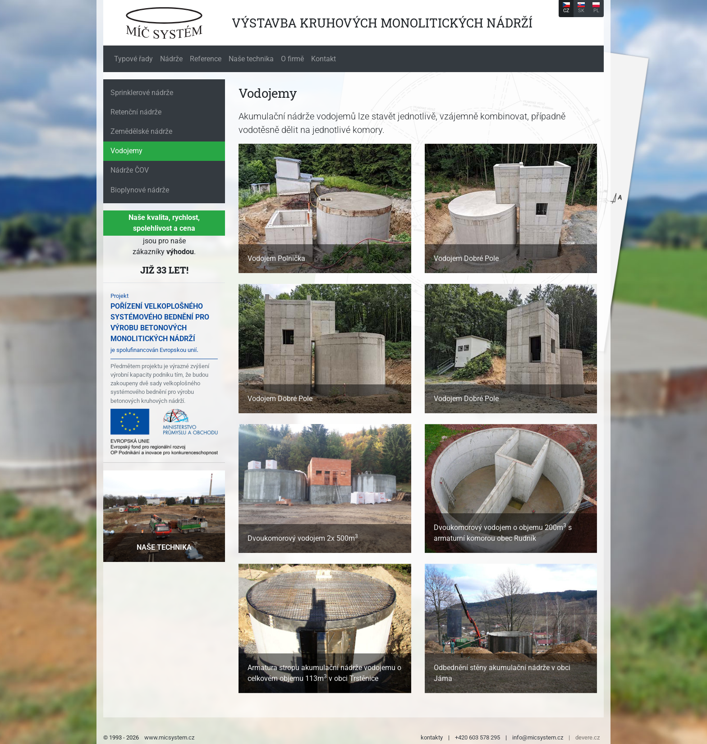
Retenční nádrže (135, 112)
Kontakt (323, 59)
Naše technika (251, 59)
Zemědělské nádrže (141, 131)
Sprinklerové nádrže (141, 92)
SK (581, 8)
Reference (205, 59)
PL (596, 8)
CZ (566, 8)
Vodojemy (126, 150)
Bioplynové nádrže (139, 190)
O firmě (292, 59)
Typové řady (133, 59)
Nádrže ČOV (129, 170)
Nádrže (171, 59)
